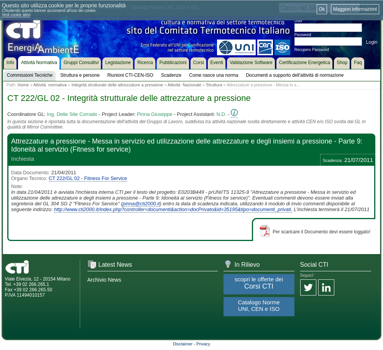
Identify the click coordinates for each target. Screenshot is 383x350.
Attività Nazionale (184, 85)
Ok (322, 9)
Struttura (214, 85)
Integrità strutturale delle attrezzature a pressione (117, 85)
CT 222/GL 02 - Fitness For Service (88, 178)
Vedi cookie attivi (16, 15)
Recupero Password (311, 50)
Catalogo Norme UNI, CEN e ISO (258, 305)
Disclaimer (182, 344)
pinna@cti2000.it (141, 203)
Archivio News (104, 280)
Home (23, 85)
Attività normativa (50, 85)
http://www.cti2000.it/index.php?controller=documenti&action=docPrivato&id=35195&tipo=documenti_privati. (173, 209)
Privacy (203, 344)
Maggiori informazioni (355, 9)
